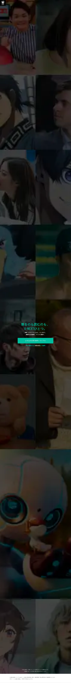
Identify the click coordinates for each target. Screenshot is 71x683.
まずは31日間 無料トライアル (35, 340)
